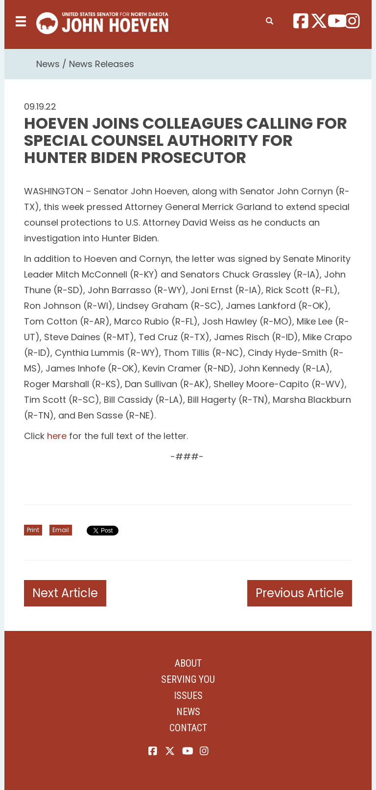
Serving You (188, 679)
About (188, 663)
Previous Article (300, 593)
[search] (269, 19)
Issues (188, 695)
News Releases (101, 64)
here (57, 436)
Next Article (65, 593)
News (48, 64)
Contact (188, 728)
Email (60, 530)
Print (33, 530)
